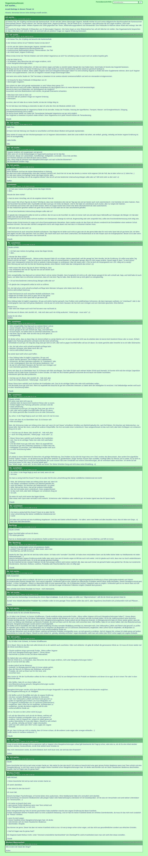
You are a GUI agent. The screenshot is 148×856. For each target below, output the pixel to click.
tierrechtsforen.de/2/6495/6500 (132, 571)
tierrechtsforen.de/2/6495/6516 (132, 773)
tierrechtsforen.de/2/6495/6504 (132, 637)
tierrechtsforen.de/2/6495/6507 (132, 394)
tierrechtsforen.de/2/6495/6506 (132, 321)
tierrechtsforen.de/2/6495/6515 (132, 506)
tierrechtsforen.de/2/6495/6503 (132, 184)
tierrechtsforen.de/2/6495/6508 (132, 525)
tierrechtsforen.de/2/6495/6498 (132, 147)
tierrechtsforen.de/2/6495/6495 (133, 17)
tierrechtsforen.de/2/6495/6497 (132, 122)
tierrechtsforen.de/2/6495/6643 (132, 842)
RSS (110, 2)
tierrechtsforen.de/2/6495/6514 (132, 757)
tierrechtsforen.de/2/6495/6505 (132, 243)
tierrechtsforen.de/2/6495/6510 (132, 468)
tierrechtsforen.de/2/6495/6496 (132, 34)
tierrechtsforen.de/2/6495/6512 (132, 739)
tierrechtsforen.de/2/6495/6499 (132, 165)
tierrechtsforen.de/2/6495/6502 (132, 608)
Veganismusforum (14, 3)
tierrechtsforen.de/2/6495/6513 (132, 592)
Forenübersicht (102, 2)
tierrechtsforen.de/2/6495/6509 (132, 542)
